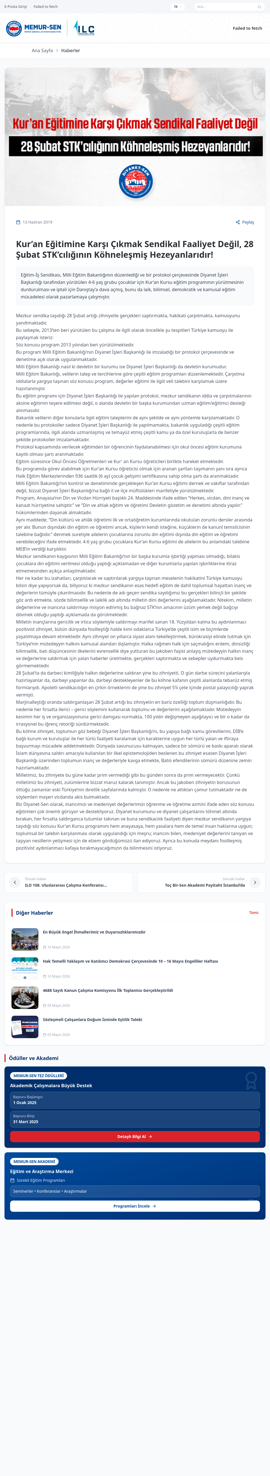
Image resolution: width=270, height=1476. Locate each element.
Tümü (254, 913)
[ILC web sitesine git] (83, 28)
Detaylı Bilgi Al (135, 1136)
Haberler (70, 50)
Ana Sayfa (42, 50)
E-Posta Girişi (15, 6)
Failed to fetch (247, 28)
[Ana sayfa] (34, 28)
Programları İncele (135, 1206)
